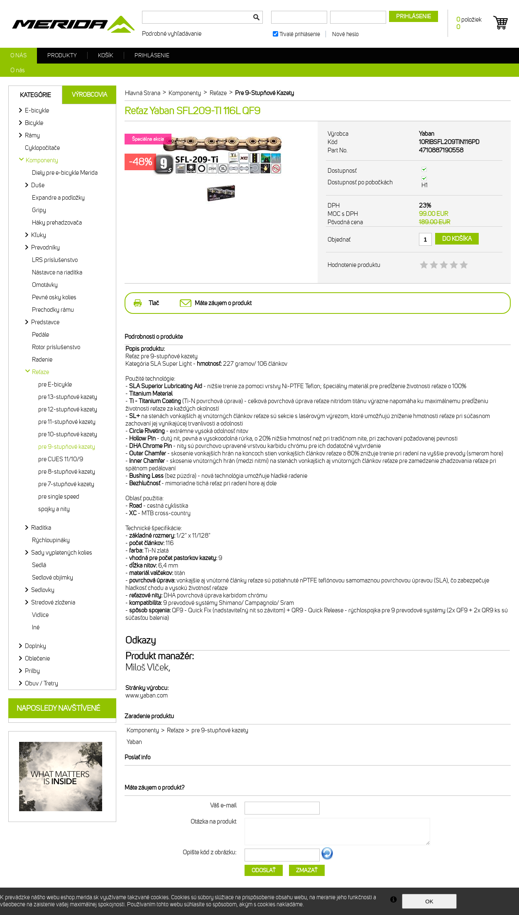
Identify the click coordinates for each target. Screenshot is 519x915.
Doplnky (35, 646)
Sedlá (39, 565)
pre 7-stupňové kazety (66, 484)
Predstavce (45, 322)
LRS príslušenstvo (55, 260)
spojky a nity (54, 509)
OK (429, 901)
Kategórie (35, 95)
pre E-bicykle (55, 384)
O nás (18, 55)
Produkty (62, 55)
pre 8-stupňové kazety (66, 471)
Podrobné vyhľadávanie (171, 33)
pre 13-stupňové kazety (67, 397)
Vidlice (40, 615)
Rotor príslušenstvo (56, 347)
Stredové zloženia (53, 602)
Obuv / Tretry (41, 683)
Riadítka (41, 527)
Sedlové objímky (52, 577)
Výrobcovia (89, 94)
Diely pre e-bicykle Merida (65, 172)
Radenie (42, 359)
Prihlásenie (152, 55)
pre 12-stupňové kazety (67, 409)
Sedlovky (42, 590)
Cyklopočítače (42, 148)
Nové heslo (345, 34)
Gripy (39, 210)
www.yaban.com (146, 695)
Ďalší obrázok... (327, 858)
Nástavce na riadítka (57, 272)
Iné (35, 627)
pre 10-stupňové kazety (67, 434)
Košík (105, 55)
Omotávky (45, 285)
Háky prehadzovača (57, 222)
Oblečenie (37, 658)
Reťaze (175, 730)
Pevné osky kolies (54, 297)
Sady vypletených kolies (61, 552)
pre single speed (58, 496)
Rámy (32, 135)
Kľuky (38, 235)
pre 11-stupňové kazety (66, 422)
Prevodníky (45, 247)
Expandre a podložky (58, 197)
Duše (37, 185)
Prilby (32, 671)
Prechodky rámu (53, 309)
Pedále (40, 334)
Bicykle (34, 123)
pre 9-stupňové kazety (66, 446)
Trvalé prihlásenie (299, 34)
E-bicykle (37, 110)
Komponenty (143, 730)
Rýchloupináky (51, 540)
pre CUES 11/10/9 (60, 459)
